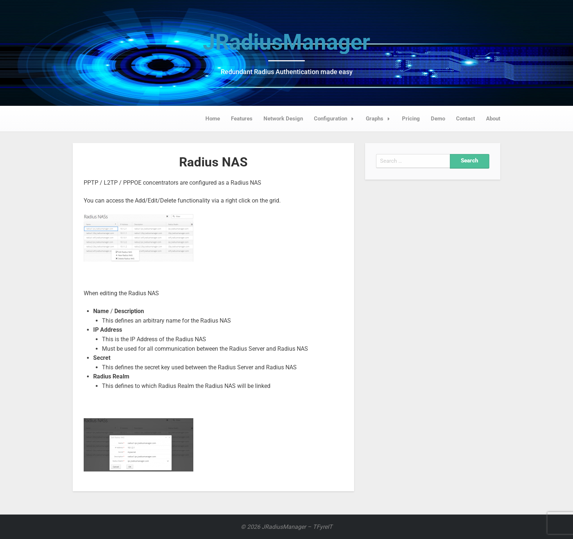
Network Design (283, 118)
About (493, 118)
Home (212, 118)
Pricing (411, 118)
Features (242, 118)
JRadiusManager (286, 42)
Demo (438, 118)
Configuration (336, 118)
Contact (465, 118)
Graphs (380, 118)
